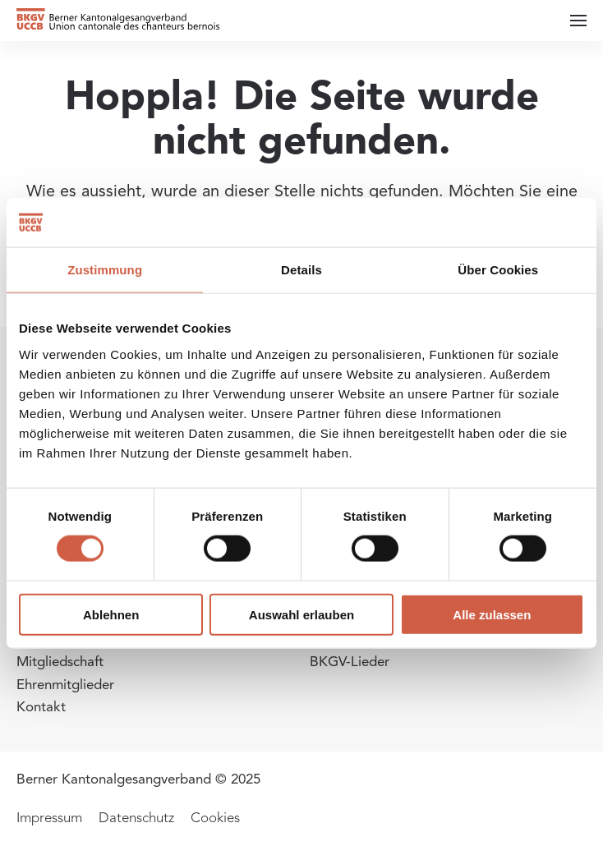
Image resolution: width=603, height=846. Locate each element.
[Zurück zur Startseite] (119, 20)
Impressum (49, 817)
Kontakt (41, 706)
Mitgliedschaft (60, 661)
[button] (578, 20)
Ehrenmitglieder (65, 684)
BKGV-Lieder (349, 661)
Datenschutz (136, 817)
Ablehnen (111, 614)
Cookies (215, 817)
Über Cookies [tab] (498, 270)
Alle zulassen (492, 614)
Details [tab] (301, 270)
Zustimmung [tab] (104, 270)
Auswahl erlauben (301, 614)
